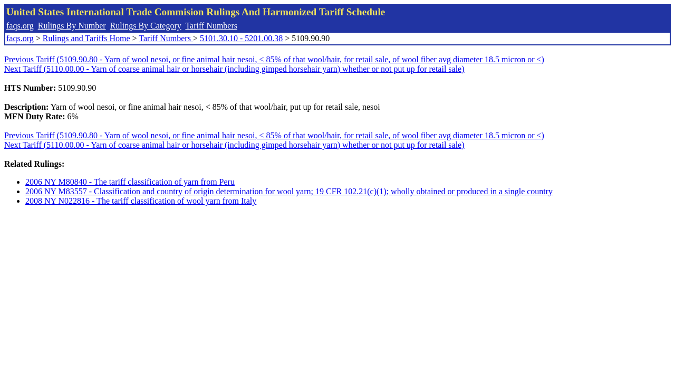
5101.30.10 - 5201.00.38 (241, 38)
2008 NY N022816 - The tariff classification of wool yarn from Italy (140, 200)
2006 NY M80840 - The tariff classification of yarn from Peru (130, 181)
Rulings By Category (145, 25)
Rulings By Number (72, 25)
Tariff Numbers (211, 25)
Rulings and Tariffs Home (86, 38)
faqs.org (20, 25)
